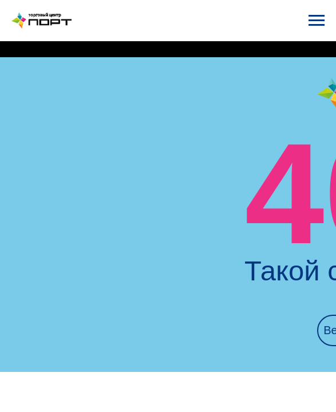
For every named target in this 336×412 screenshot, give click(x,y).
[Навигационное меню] (317, 20)
